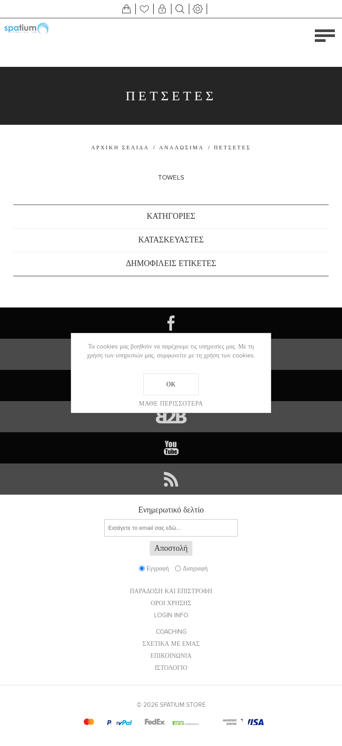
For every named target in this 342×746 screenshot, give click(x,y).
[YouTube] (171, 447)
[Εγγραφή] (171, 528)
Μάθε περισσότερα (171, 403)
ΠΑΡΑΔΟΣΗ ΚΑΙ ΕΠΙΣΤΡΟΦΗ (171, 591)
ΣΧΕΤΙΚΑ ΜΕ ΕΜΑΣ (171, 644)
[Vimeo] (171, 416)
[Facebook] (171, 323)
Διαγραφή (195, 568)
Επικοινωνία (171, 656)
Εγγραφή (158, 568)
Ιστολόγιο (171, 668)
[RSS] (171, 479)
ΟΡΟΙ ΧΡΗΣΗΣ (171, 603)
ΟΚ (170, 384)
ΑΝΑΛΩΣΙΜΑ (181, 147)
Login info (171, 615)
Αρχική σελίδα (120, 147)
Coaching (171, 631)
